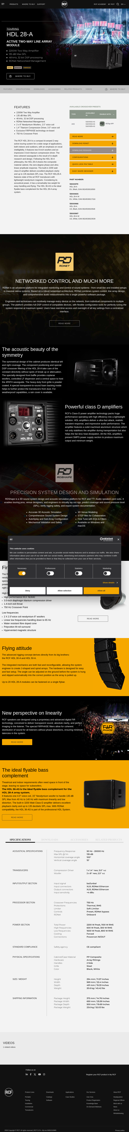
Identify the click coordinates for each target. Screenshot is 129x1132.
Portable (28, 1092)
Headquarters (118, 1092)
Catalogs (49, 1092)
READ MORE (64, 322)
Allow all (101, 591)
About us (116, 1105)
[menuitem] (28, 4)
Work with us (117, 1099)
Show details (109, 582)
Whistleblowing (118, 1108)
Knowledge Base (92, 1099)
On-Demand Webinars (93, 1102)
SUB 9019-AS (90, 123)
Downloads (39, 88)
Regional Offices (118, 1095)
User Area (89, 1092)
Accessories (55, 88)
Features (7, 88)
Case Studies (70, 1092)
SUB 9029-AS (90, 125)
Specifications (23, 88)
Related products (73, 88)
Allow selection (64, 591)
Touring (27, 1095)
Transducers (29, 1105)
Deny (27, 591)
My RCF (111, 4)
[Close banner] (118, 539)
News (115, 1102)
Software (49, 1095)
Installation (28, 1099)
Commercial (29, 1102)
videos (89, 88)
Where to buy (23, 76)
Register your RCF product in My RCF (101, 1070)
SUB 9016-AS (90, 121)
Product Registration (93, 1095)
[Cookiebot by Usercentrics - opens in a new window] (102, 539)
